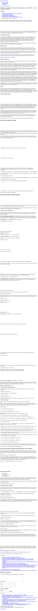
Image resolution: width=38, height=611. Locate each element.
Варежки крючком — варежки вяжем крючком (10, 604)
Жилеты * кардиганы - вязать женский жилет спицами (11, 557)
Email (1, 586)
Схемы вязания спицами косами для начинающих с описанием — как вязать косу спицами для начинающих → (18, 571)
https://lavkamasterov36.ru (9, 607)
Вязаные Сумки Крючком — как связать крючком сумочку (12, 597)
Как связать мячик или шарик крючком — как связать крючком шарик (14, 601)
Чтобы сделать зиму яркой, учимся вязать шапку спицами (12, 13)
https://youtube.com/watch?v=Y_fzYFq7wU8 (7, 57)
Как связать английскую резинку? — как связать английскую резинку (14, 605)
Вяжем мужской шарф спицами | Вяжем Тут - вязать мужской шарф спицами (15, 564)
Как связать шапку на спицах (7, 14)
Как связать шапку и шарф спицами (8, 15)
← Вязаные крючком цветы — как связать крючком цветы (10, 569)
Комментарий (2, 582)
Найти (11, 592)
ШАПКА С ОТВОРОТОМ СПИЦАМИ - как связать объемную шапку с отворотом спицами (17, 558)
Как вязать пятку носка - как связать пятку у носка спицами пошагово (14, 563)
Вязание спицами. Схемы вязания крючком (9, 16)
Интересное (4, 4)
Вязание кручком (5, 2)
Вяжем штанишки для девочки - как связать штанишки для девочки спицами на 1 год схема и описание (19, 565)
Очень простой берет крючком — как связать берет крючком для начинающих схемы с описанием (18, 600)
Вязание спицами (5, 3)
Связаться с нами (3, 610)
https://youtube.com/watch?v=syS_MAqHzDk (7, 550)
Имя (1, 584)
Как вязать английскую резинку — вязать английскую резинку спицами (14, 596)
